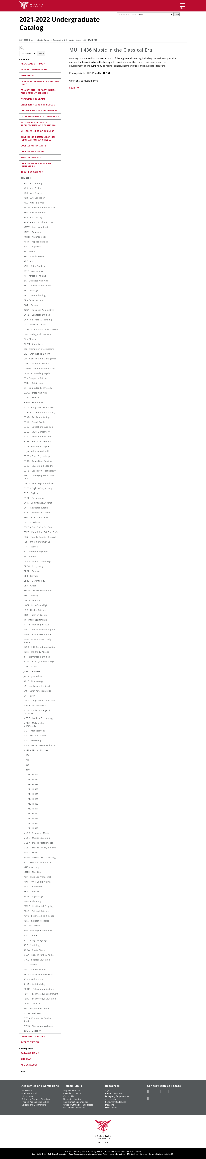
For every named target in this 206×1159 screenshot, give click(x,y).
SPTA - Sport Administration (38, 974)
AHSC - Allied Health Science (39, 222)
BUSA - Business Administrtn (39, 310)
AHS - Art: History (33, 217)
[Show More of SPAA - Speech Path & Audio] (22, 955)
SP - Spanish (30, 964)
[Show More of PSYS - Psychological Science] (22, 916)
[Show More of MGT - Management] (22, 731)
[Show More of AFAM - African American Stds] (22, 208)
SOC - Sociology (32, 945)
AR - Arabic (29, 251)
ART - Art (28, 261)
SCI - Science (30, 935)
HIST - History (31, 595)
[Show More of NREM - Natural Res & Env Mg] (22, 857)
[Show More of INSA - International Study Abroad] (22, 639)
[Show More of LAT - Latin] (22, 696)
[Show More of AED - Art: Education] (22, 198)
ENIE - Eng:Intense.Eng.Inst (38, 502)
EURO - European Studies (37, 512)
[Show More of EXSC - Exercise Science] (22, 518)
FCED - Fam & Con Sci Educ (38, 527)
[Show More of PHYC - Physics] (22, 892)
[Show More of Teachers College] (20, 172)
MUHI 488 (33, 803)
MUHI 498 (33, 828)
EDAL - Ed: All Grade (34, 422)
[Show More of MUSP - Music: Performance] (22, 843)
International (27, 1096)
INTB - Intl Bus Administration (40, 647)
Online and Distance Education (35, 1099)
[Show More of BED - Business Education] (22, 286)
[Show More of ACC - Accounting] (22, 183)
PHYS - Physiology (33, 896)
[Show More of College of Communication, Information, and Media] (20, 136)
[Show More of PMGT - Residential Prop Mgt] (22, 906)
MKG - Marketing (32, 740)
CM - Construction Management (41, 358)
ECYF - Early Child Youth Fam (39, 407)
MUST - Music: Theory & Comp (40, 847)
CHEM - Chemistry (33, 344)
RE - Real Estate (32, 925)
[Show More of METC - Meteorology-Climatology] (22, 723)
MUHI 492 (33, 813)
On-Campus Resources (74, 1107)
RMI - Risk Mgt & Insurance (38, 930)
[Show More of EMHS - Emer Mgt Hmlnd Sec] (22, 483)
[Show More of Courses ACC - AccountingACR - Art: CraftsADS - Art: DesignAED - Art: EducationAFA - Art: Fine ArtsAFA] (20, 177)
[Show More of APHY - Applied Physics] (22, 242)
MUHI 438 (33, 794)
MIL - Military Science (35, 735)
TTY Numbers (132, 1154)
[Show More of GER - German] (22, 576)
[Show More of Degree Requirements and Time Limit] (20, 81)
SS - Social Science (33, 979)
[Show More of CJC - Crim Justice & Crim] (22, 354)
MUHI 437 (33, 789)
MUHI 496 (33, 823)
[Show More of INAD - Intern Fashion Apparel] (22, 630)
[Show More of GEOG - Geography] (22, 566)
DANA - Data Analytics (35, 392)
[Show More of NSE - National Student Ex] (22, 862)
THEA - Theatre (32, 1003)
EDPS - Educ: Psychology (37, 456)
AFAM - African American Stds (39, 207)
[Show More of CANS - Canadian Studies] (22, 315)
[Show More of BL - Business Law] (22, 300)
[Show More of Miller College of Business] (20, 131)
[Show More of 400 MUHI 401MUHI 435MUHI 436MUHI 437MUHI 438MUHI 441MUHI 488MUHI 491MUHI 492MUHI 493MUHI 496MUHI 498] (24, 770)
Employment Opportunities (75, 1102)
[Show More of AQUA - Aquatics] (22, 247)
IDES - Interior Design (35, 615)
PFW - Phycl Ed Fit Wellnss (38, 881)
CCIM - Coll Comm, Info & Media (41, 329)
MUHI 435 (33, 779)
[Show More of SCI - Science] (22, 935)
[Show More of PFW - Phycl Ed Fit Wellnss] (22, 882)
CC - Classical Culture (35, 324)
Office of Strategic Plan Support (78, 1104)
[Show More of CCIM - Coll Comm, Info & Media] (22, 329)
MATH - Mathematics (35, 705)
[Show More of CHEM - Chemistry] (22, 344)
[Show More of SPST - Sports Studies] (22, 970)
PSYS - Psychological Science (39, 916)
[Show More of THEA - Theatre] (22, 1004)
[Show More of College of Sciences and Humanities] (20, 163)
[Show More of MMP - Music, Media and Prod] (22, 745)
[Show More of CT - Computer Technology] (22, 388)
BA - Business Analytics (36, 280)
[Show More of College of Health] (20, 151)
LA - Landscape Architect (37, 686)
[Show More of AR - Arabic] (22, 252)
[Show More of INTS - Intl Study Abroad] (22, 652)
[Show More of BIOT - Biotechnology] (22, 295)
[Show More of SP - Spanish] (22, 965)
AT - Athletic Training (35, 275)
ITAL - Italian (30, 666)
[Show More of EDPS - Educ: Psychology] (22, 456)
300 (28, 764)
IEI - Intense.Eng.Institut (36, 624)
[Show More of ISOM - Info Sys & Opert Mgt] (22, 662)
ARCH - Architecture (34, 256)
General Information (34, 69)
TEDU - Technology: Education (40, 998)
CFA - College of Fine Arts (37, 334)
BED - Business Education (37, 285)
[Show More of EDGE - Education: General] (22, 442)
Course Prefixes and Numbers (39, 110)
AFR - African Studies (35, 212)
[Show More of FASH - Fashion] (22, 522)
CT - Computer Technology (38, 388)
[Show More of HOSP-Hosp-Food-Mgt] (22, 605)
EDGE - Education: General (38, 441)
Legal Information (117, 1154)
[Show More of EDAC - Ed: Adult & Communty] (22, 412)
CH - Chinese (30, 339)
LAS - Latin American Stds (37, 690)
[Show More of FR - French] (22, 557)
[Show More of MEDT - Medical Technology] (22, 718)
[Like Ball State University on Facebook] (148, 1091)
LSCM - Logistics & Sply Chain (39, 700)
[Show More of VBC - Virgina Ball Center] (22, 1009)
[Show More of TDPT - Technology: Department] (22, 994)
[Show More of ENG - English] (22, 493)
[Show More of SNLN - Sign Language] (22, 940)
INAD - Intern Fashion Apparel (40, 629)
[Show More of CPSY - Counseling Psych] (22, 373)
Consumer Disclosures (115, 1102)
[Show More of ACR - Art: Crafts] (22, 188)
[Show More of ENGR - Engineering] (22, 498)
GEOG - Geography (33, 566)
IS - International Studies (37, 656)
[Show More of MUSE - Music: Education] (22, 838)
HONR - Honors (32, 600)
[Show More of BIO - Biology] (22, 291)
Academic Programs (33, 98)
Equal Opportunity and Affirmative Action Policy (88, 1154)
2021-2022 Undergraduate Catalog (35, 40)
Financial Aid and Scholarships (35, 1102)
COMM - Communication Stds (39, 368)
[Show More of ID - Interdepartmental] (22, 620)
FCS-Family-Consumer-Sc (37, 541)
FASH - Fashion (32, 522)
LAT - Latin (29, 695)
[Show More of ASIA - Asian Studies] (22, 266)
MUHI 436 (33, 784)
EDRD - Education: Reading (38, 461)
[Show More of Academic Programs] (20, 98)
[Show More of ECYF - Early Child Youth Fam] (22, 407)
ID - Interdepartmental (35, 619)
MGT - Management (34, 730)
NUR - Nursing (31, 867)
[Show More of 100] (24, 755)
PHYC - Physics (31, 891)
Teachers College (32, 172)
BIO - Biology (31, 290)
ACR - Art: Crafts (32, 188)
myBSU (108, 1090)
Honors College (31, 157)
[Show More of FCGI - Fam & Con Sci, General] (22, 537)
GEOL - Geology (32, 571)
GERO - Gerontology (34, 580)
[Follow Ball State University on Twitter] (155, 1091)
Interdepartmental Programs (40, 116)
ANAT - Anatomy (32, 232)
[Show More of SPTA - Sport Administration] (22, 974)
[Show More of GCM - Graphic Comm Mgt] (22, 561)
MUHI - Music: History (71, 40)
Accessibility (110, 1099)
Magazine (109, 1104)
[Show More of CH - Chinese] (22, 339)
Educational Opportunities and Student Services (38, 91)
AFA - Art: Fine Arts (34, 202)
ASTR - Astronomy (33, 271)
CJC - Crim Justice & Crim (37, 353)
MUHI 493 (33, 818)
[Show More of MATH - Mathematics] (22, 706)
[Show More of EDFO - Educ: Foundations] (22, 437)
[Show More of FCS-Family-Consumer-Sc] (22, 542)
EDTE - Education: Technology (40, 470)
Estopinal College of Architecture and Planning (38, 124)
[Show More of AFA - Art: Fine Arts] (22, 203)
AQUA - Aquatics (32, 246)
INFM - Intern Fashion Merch (39, 634)
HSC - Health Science (35, 610)
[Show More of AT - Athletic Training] (22, 276)
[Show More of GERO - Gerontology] (22, 581)
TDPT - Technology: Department (41, 993)
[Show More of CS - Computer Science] (22, 378)
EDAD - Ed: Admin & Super (38, 417)
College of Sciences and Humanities (36, 165)
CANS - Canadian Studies (37, 314)
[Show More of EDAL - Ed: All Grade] (22, 422)
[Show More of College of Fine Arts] (20, 145)
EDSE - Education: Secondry (38, 465)
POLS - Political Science (36, 911)
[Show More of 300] (24, 765)
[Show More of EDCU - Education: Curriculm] (22, 427)
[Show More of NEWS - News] (22, 853)
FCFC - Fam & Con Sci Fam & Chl (41, 532)
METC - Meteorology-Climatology (35, 724)
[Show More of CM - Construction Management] (22, 359)
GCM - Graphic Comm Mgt (37, 561)
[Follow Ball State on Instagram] (168, 1091)
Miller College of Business (37, 131)
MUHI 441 (33, 799)
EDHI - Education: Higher (37, 446)
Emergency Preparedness (117, 1096)
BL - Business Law (33, 300)
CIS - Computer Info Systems (39, 349)
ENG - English (31, 493)
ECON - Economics (33, 402)
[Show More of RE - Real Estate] (22, 926)
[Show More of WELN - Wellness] (22, 1013)
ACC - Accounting (33, 183)
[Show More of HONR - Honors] (22, 600)
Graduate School (29, 1093)
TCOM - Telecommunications (39, 989)
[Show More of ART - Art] (22, 261)
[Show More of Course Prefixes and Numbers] (20, 110)
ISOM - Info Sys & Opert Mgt (39, 661)
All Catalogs (29, 1064)
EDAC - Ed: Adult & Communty (40, 412)
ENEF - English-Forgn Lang (38, 488)
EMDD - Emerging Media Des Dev (39, 477)
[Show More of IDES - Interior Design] (22, 615)
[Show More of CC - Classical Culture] (22, 325)
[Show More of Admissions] (20, 75)
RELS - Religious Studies (36, 920)
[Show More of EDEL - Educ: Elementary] (22, 432)
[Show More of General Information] (20, 69)
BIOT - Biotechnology (35, 295)
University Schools (33, 1036)
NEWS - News (31, 852)
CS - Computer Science (36, 378)
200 (28, 760)
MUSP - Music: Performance (38, 842)
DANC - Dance (31, 397)
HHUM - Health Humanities (38, 590)
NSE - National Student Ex (37, 862)
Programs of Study (33, 63)
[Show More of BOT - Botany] (22, 305)
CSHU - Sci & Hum (33, 383)
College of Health (32, 151)
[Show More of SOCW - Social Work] (22, 950)
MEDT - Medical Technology (39, 718)
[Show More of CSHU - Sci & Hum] (22, 383)
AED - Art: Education (34, 197)
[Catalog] (145, 14)
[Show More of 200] (24, 760)
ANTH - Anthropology (35, 236)
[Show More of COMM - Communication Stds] (22, 368)
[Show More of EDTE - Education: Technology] (22, 471)
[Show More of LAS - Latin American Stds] (22, 691)
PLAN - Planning (32, 901)
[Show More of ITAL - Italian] (22, 667)
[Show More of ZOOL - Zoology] (22, 1031)
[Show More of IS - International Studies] (22, 657)
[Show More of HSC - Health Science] (22, 610)
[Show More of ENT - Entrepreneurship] (22, 508)
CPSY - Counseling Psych (37, 373)
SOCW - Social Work (34, 950)
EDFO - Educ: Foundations (37, 436)
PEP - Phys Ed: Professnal (37, 877)
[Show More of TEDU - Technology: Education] (22, 999)
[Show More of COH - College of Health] (22, 364)
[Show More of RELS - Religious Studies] (22, 921)
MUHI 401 (33, 774)
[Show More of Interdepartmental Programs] (20, 116)
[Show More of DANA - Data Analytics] (22, 393)
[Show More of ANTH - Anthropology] (22, 237)
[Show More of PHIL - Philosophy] (22, 887)
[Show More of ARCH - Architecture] (22, 256)
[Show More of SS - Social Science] (22, 979)
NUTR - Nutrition (32, 872)
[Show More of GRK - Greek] (22, 586)
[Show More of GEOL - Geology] (22, 571)
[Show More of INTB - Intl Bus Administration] (22, 647)
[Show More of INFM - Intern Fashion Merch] (22, 634)
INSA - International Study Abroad (37, 640)
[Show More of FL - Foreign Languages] (22, 552)
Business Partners (113, 1093)
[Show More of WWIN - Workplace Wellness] (22, 1026)
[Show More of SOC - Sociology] (22, 945)
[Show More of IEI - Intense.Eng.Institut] (22, 625)
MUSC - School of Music (36, 833)
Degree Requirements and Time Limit (40, 83)
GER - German (31, 576)
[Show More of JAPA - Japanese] (22, 671)
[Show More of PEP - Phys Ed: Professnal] (22, 877)
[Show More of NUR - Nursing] (22, 867)
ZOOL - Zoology (32, 1030)
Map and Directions (72, 1090)
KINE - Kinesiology (33, 681)
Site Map (26, 1059)
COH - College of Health (36, 363)
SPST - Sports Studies (35, 969)
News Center (111, 1107)
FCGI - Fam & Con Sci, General (40, 537)
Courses (56, 40)
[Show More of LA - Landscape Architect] (22, 686)
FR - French (30, 556)
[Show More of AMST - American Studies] (22, 227)
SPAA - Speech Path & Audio (39, 954)
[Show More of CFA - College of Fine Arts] (22, 334)
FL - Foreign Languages (36, 551)
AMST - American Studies (37, 227)
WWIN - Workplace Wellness (38, 1026)
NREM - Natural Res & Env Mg (40, 857)
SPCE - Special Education (37, 959)
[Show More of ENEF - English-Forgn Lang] (22, 488)
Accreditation (30, 1042)
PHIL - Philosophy (33, 886)
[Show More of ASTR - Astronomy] (22, 271)
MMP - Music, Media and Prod (40, 745)
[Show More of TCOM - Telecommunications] (22, 989)
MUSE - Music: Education (37, 838)
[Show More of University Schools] (20, 1036)
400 (84, 40)
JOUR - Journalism (33, 676)
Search (41, 53)
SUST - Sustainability (34, 984)
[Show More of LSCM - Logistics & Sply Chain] (22, 701)
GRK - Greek (30, 585)
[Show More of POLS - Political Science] (22, 911)
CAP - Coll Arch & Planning (38, 319)
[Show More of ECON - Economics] (22, 403)
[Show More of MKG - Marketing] (22, 741)
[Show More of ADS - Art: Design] (22, 193)
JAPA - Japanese (32, 671)
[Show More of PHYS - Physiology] (22, 896)
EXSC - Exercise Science (36, 517)
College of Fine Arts (33, 145)
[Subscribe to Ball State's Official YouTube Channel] (161, 1091)
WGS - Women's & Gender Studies (37, 1019)
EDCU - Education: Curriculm (39, 427)
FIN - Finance (31, 546)
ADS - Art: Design (33, 193)
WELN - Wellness (32, 1013)
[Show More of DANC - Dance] (22, 398)
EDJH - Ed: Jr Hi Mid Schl (36, 451)
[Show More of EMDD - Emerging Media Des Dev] (22, 476)
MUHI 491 (33, 808)
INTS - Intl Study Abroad (36, 652)
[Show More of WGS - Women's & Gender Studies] (22, 1018)
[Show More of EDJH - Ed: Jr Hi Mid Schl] (22, 451)
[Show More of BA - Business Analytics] (22, 281)
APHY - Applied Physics (36, 241)
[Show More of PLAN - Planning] (22, 901)
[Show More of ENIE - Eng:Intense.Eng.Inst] (22, 503)
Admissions (28, 75)
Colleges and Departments (33, 1104)
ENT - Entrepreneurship (36, 507)
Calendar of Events (72, 1093)
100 (28, 755)
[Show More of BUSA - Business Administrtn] (22, 310)
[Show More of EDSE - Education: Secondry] (22, 466)
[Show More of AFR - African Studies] (22, 213)
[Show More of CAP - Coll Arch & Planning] (22, 320)
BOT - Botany (31, 305)
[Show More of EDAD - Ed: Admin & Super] (22, 417)
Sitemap (143, 1154)
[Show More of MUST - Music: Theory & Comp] (22, 848)
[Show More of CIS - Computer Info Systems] (22, 349)
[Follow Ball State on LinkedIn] (148, 1098)
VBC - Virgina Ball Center (37, 1008)
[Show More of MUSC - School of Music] (22, 833)
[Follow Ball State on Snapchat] (155, 1098)
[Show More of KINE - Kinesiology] (22, 681)
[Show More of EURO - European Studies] (22, 513)
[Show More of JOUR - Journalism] (22, 676)
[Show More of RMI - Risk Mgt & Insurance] (22, 931)
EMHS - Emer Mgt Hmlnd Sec (39, 483)
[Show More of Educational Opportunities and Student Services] (20, 90)
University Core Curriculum (38, 104)
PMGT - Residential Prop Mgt (39, 906)
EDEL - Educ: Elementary (37, 431)
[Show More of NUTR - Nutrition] (22, 872)
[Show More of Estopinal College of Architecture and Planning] (20, 122)
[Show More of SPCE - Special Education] (22, 960)
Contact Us (68, 1096)
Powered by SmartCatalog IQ (161, 1154)
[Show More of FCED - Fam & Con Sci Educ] (22, 527)
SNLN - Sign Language (35, 940)
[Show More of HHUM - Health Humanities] (22, 591)
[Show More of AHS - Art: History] (22, 217)
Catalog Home (30, 1053)
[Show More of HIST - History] (22, 595)
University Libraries (72, 1099)
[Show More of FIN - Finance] (22, 547)
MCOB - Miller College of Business (37, 712)
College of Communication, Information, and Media (38, 138)
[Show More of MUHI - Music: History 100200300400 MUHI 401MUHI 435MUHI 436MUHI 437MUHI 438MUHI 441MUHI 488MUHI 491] (22, 750)
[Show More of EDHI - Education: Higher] (22, 446)
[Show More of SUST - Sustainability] (22, 984)
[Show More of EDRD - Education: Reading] (22, 461)
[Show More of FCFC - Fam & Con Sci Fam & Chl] (22, 532)
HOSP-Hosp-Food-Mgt (35, 605)
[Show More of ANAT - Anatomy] (22, 232)
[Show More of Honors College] (20, 157)
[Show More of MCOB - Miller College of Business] (22, 710)
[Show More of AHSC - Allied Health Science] (22, 222)
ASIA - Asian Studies (34, 266)
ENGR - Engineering (34, 498)
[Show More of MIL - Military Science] (22, 736)
